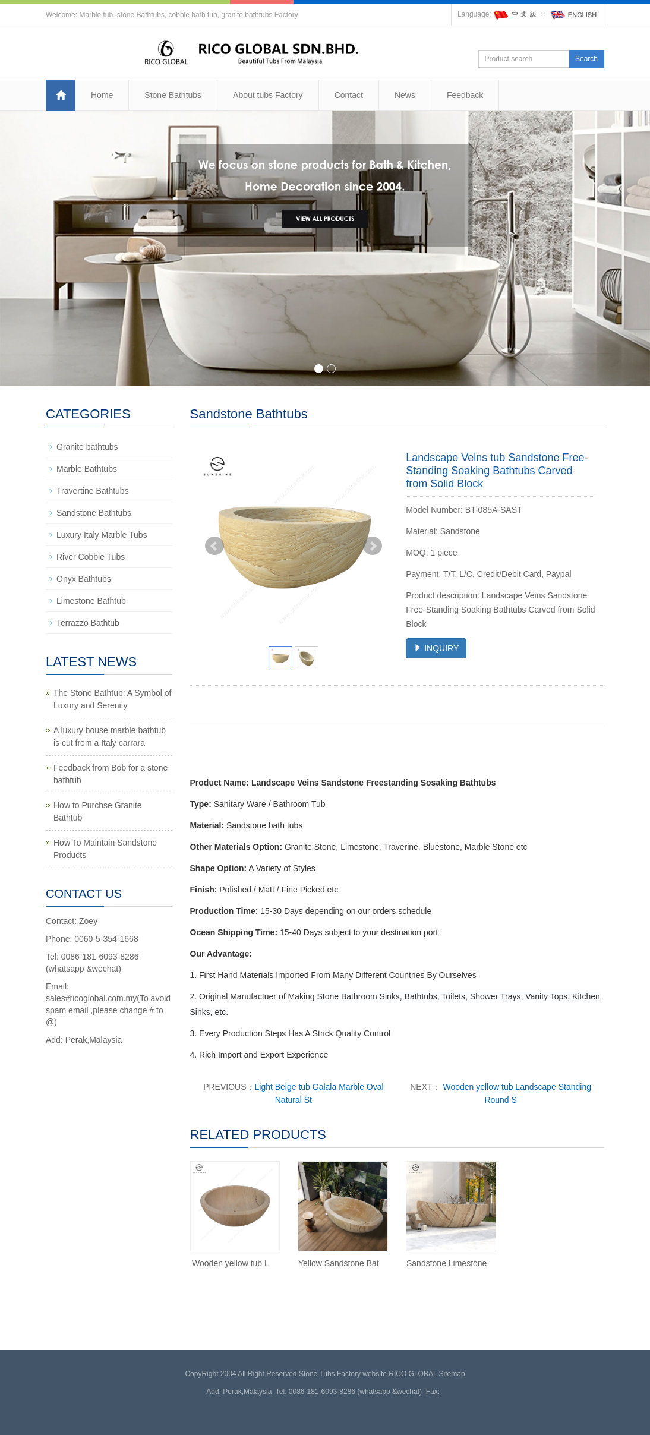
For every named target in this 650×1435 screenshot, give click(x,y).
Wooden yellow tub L (230, 1263)
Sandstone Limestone (446, 1263)
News (405, 95)
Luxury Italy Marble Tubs (101, 535)
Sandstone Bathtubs (93, 513)
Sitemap (452, 1374)
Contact (349, 95)
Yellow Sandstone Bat (338, 1263)
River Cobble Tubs (90, 557)
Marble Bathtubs (86, 469)
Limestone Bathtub (91, 600)
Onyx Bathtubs (83, 579)
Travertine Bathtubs (92, 491)
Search (586, 59)
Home (102, 95)
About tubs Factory (268, 95)
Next (372, 546)
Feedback (465, 95)
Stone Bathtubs (172, 95)
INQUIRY (436, 648)
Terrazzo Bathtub (87, 622)
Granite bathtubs (87, 447)
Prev (214, 546)
